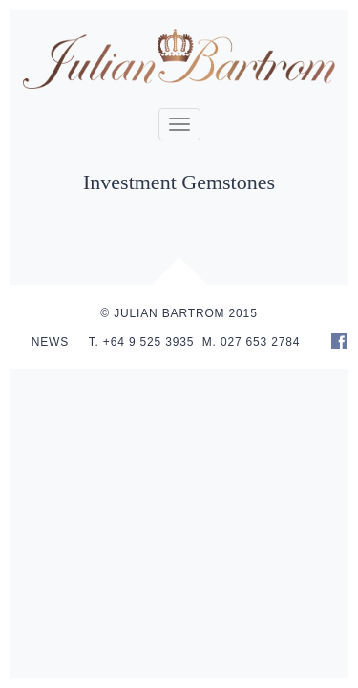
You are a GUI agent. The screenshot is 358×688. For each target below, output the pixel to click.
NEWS (50, 342)
